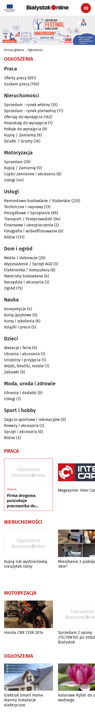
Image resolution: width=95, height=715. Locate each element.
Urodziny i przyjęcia (22, 360)
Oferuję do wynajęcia (23, 116)
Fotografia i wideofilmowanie (30, 231)
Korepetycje (15, 308)
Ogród (9, 288)
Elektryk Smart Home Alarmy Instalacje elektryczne (23, 700)
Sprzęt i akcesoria (20, 431)
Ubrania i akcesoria (22, 353)
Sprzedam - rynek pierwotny (30, 110)
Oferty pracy (15, 78)
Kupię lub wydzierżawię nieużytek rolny (25, 564)
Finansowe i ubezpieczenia (28, 225)
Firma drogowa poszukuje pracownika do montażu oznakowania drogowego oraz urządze (22, 501)
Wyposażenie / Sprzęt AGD (28, 263)
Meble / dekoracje (20, 257)
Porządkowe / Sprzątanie (27, 212)
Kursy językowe (17, 315)
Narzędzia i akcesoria (24, 282)
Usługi (9, 180)
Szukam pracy (16, 84)
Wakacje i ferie (17, 347)
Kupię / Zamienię (20, 135)
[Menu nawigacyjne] (86, 8)
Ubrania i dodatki (20, 392)
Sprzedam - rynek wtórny (27, 104)
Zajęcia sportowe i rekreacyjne (32, 419)
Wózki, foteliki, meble (24, 366)
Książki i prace (17, 327)
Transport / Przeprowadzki (28, 219)
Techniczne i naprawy (23, 206)
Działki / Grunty (18, 141)
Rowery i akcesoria (21, 425)
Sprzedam (13, 161)
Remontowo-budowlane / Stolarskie (37, 200)
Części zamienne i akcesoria (29, 174)
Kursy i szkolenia (19, 321)
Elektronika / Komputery (26, 270)
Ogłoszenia (35, 50)
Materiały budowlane (23, 276)
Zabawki (11, 372)
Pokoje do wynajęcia (22, 129)
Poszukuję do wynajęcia (25, 123)
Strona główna (14, 50)
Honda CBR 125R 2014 (23, 632)
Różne (9, 237)
